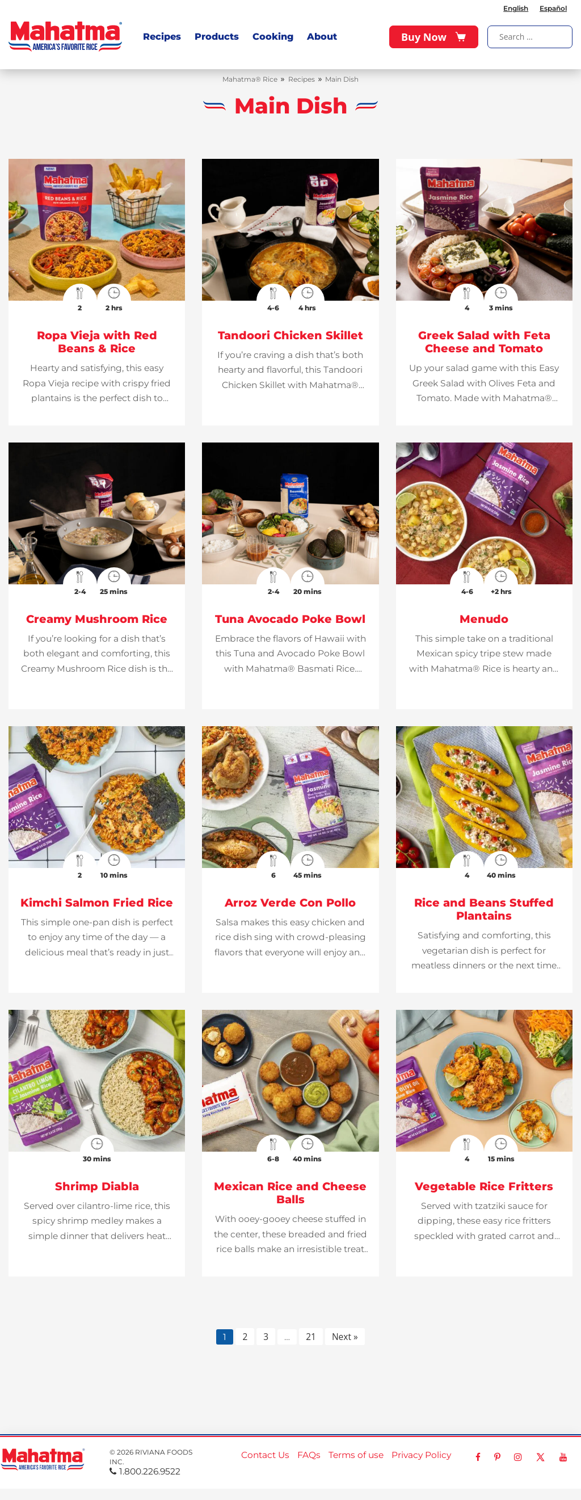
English (515, 8)
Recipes (162, 36)
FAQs (309, 1455)
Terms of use (356, 1455)
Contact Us (265, 1455)
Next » (345, 1336)
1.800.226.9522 (145, 1471)
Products (217, 36)
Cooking (272, 36)
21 (311, 1336)
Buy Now (433, 37)
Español (553, 8)
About (322, 36)
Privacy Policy (421, 1455)
